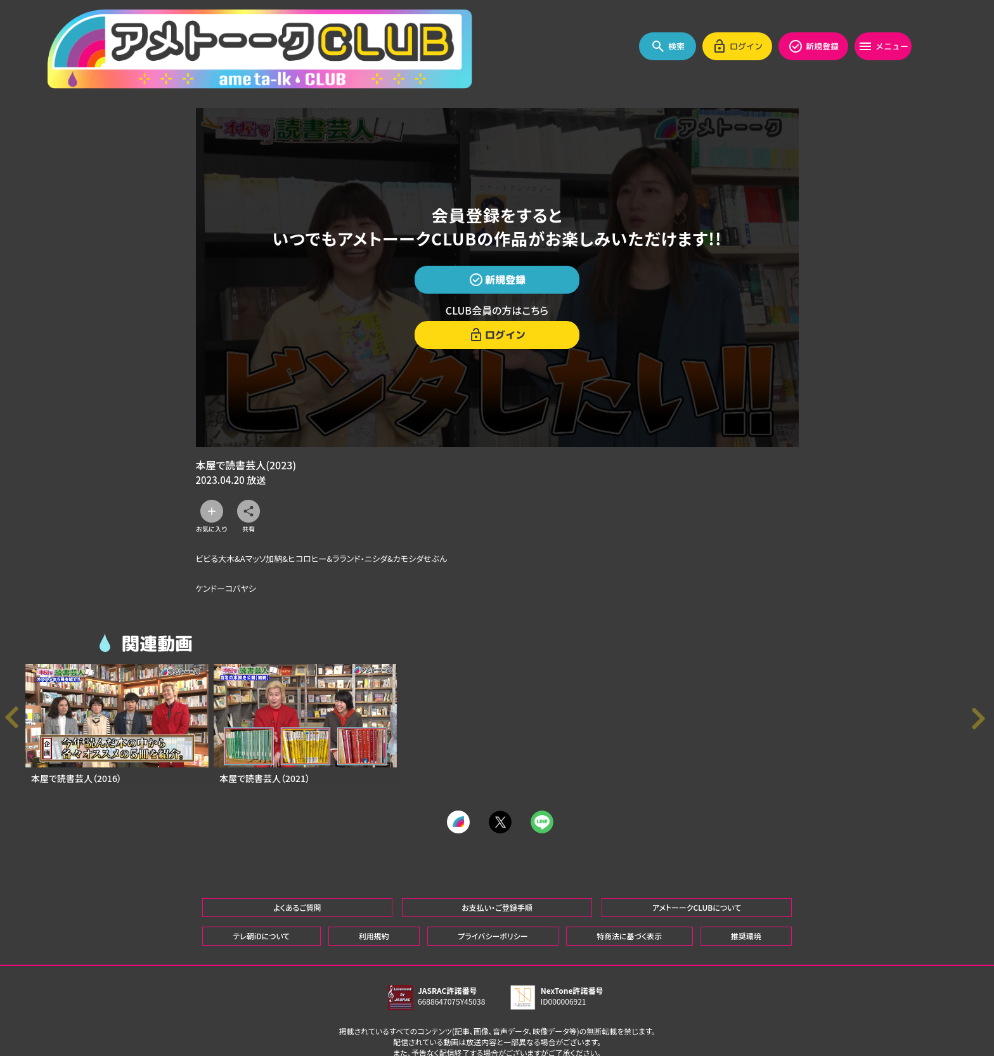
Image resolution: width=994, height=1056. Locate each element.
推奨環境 (746, 890)
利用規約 (374, 890)
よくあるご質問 (297, 862)
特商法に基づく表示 (629, 890)
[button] (981, 718)
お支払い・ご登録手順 (497, 862)
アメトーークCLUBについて (696, 862)
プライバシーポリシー (492, 890)
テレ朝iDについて (261, 890)
